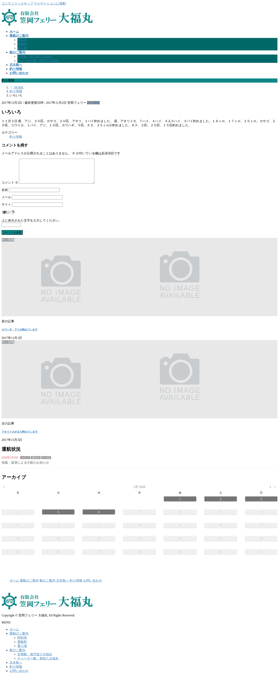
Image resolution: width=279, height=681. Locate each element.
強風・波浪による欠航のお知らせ (25, 467)
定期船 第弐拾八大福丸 (34, 56)
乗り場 (22, 48)
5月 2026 (139, 491)
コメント (10, 187)
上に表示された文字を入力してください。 (32, 225)
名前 (5, 194)
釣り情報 (93, 102)
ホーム (14, 585)
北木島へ (62, 585)
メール (6, 202)
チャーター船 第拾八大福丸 (38, 60)
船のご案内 (47, 585)
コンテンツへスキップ (17, 3)
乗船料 (22, 44)
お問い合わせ (92, 585)
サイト (6, 209)
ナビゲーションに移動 (50, 3)
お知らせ (25, 462)
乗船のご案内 (29, 585)
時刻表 (22, 40)
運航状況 (36, 462)
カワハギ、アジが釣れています (20, 334)
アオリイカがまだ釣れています (20, 436)
